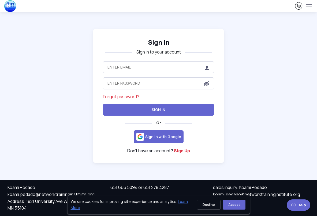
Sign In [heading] (158, 42)
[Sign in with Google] (159, 136)
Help (298, 204)
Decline (209, 204)
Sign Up (182, 151)
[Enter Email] (158, 67)
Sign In (158, 109)
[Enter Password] (158, 83)
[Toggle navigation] (309, 6)
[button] (206, 83)
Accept (234, 204)
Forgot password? (121, 97)
